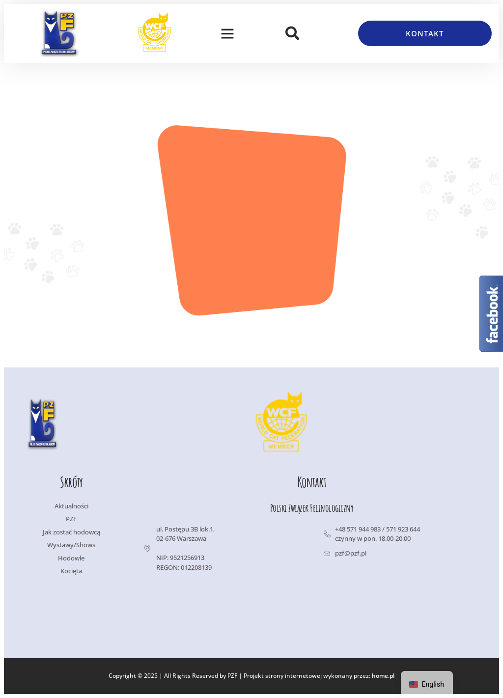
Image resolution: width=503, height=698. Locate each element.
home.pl (383, 676)
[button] (227, 33)
